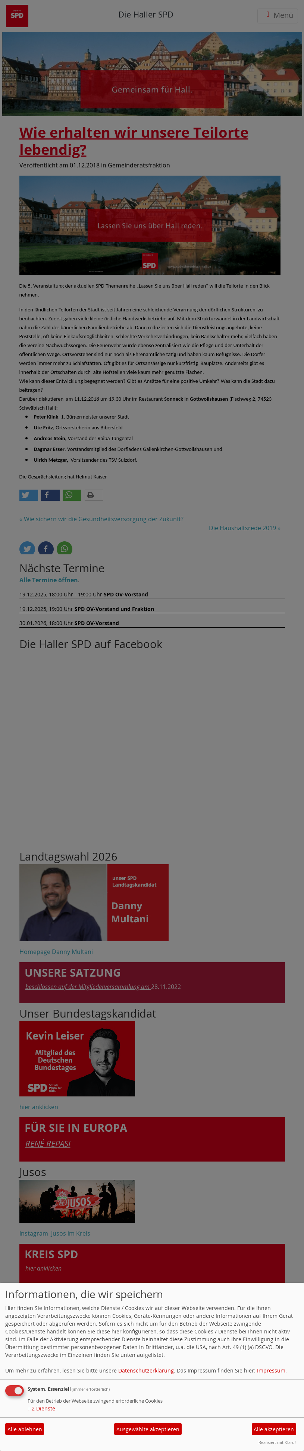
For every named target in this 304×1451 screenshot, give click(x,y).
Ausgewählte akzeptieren (147, 1429)
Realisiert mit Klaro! (277, 1442)
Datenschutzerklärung (146, 1370)
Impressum (271, 1370)
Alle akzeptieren (274, 1429)
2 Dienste (41, 1408)
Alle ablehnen (24, 1429)
